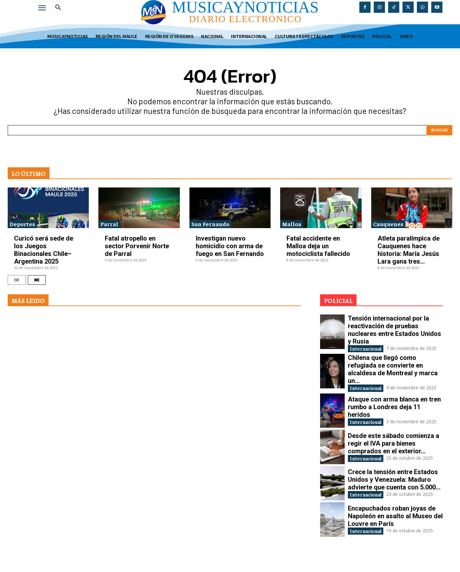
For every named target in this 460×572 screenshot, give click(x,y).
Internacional (369, 349)
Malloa (291, 223)
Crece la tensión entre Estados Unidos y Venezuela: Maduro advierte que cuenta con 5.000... (394, 493)
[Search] (439, 130)
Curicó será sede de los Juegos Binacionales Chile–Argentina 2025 (43, 249)
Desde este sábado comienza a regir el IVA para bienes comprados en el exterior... (393, 457)
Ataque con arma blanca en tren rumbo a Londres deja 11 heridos (394, 417)
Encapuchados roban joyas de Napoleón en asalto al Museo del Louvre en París (395, 529)
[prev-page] (17, 280)
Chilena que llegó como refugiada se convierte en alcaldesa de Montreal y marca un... (393, 375)
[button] (58, 7)
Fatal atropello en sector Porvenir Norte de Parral (137, 246)
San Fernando (210, 223)
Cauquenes (388, 223)
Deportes (22, 223)
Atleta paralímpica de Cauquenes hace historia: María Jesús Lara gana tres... (409, 249)
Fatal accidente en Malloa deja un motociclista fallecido (318, 246)
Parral (109, 223)
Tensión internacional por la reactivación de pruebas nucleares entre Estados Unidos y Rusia (394, 329)
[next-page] (37, 280)
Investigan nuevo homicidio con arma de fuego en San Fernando (230, 246)
